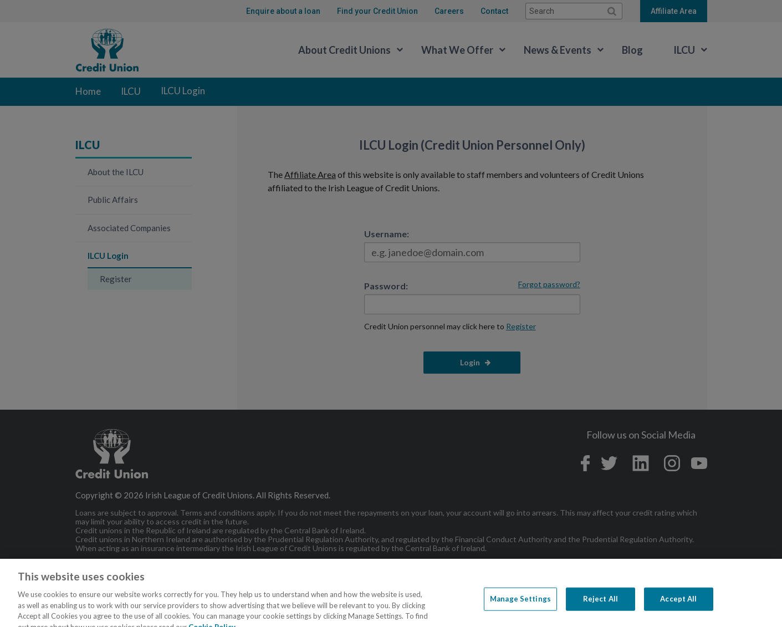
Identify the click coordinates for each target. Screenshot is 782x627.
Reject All (600, 608)
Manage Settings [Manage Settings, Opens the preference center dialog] (520, 608)
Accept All (678, 608)
